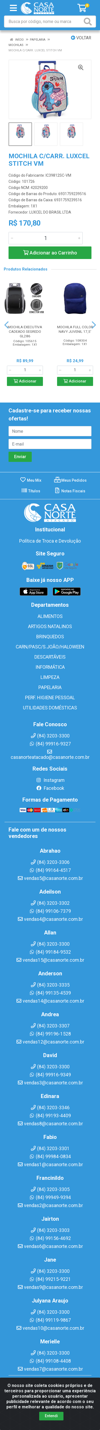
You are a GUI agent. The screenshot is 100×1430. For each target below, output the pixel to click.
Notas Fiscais (69, 491)
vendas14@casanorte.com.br (50, 1001)
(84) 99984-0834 (50, 1156)
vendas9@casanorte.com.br (50, 1287)
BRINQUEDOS (50, 636)
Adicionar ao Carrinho (50, 253)
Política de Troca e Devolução (50, 541)
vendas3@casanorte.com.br (50, 1082)
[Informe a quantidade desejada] (46, 238)
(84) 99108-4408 (50, 1361)
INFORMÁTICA (50, 667)
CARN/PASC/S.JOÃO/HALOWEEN (50, 647)
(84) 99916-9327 (50, 744)
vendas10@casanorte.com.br (50, 1328)
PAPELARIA (50, 687)
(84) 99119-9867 (50, 1320)
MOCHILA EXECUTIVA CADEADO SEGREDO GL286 (25, 331)
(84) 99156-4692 (50, 1238)
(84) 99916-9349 (50, 1074)
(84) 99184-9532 (50, 952)
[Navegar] (6, 325)
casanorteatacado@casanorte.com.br (50, 754)
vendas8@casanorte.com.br (50, 1123)
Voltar (81, 37)
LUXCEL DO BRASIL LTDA (50, 212)
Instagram (50, 780)
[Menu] (13, 8)
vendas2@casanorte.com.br (50, 1205)
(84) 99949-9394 (50, 1197)
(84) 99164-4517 (50, 870)
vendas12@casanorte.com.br (50, 1042)
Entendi (51, 1416)
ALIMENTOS (50, 616)
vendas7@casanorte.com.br (50, 1369)
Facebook (50, 788)
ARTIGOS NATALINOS (50, 626)
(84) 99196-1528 (50, 1034)
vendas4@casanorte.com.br (50, 919)
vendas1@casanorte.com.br (50, 1164)
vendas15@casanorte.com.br (50, 960)
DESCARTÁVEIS (50, 657)
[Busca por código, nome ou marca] (43, 21)
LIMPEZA (50, 677)
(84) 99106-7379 (50, 911)
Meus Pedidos (70, 480)
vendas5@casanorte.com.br (50, 878)
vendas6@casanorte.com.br (50, 1246)
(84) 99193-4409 (50, 1115)
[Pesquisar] (88, 21)
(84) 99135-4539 (50, 993)
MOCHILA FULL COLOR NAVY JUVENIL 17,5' (75, 329)
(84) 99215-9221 (50, 1279)
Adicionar (25, 381)
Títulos (30, 491)
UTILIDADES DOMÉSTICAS (50, 707)
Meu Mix (30, 480)
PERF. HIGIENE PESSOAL (50, 697)
